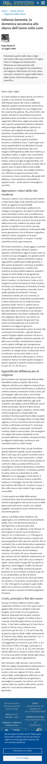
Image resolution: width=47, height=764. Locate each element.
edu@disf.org (16, 722)
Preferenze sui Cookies (22, 751)
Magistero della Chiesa (15, 14)
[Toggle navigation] (43, 3)
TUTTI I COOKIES (22, 758)
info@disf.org (6, 722)
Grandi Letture (17, 11)
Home (4, 11)
